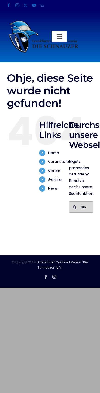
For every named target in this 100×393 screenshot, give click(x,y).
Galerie (55, 179)
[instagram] (17, 5)
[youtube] (34, 5)
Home (53, 153)
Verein (54, 170)
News (53, 188)
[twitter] (25, 5)
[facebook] (9, 5)
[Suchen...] (81, 207)
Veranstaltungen (64, 161)
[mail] (42, 5)
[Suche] (75, 207)
